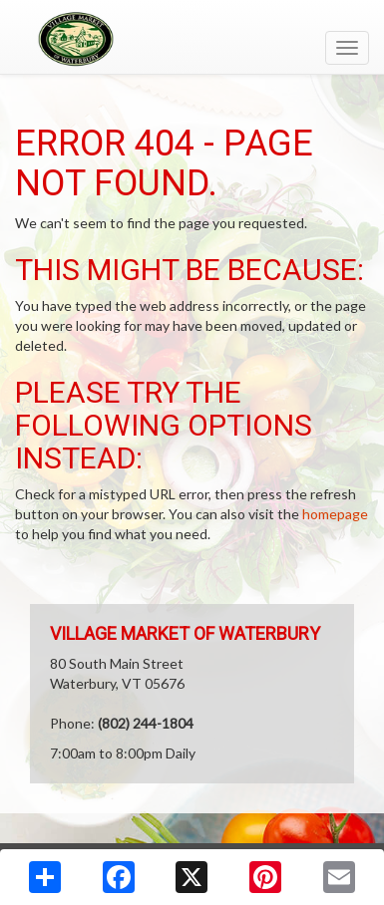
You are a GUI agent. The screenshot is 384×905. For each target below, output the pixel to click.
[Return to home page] (192, 39)
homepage (335, 513)
